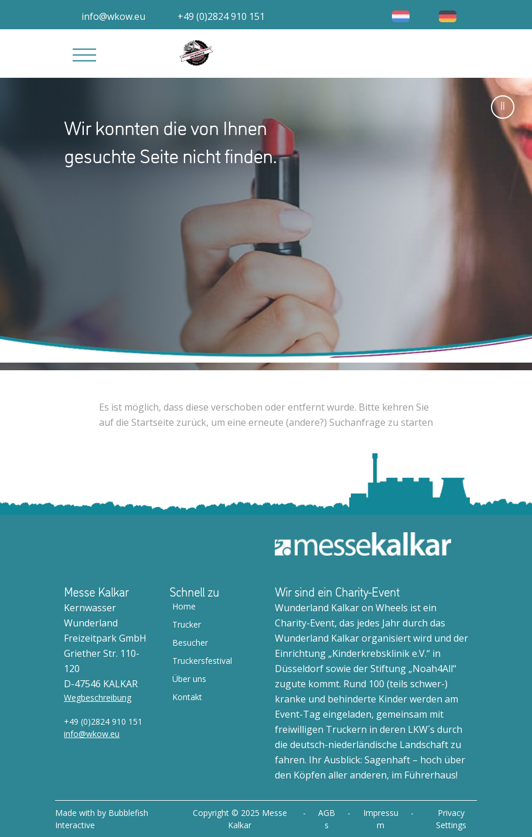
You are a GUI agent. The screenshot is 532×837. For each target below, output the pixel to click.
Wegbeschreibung (97, 697)
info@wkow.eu (92, 733)
